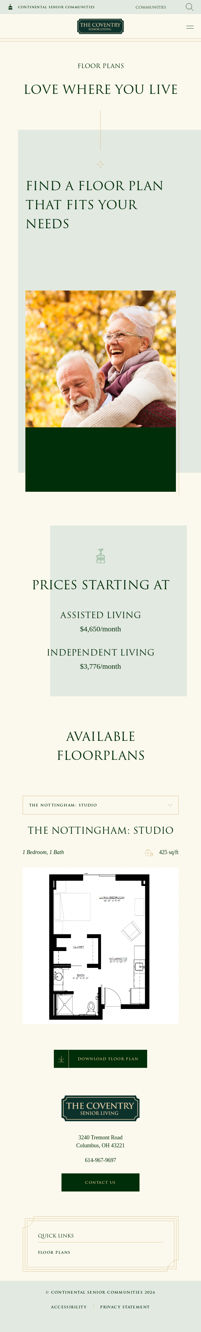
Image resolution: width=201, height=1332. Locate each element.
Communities (151, 7)
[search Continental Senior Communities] (190, 7)
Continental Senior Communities (56, 7)
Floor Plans (54, 1252)
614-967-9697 (100, 1160)
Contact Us (100, 1182)
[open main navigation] (190, 27)
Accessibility (69, 1307)
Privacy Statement (125, 1307)
